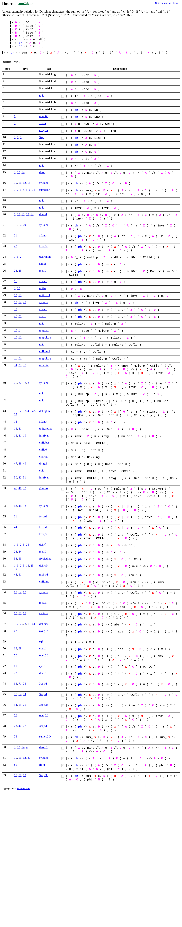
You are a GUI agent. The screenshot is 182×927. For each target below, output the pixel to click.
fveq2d (43, 246)
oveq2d (43, 655)
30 (15, 309)
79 (20, 775)
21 (15, 235)
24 (15, 270)
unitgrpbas (45, 428)
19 (27, 214)
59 (20, 558)
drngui (43, 463)
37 (20, 358)
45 (15, 488)
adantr (43, 235)
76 (15, 715)
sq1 (41, 641)
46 (20, 488)
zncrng (43, 123)
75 (24, 704)
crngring (44, 130)
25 (20, 270)
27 (20, 382)
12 (24, 182)
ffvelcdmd (45, 558)
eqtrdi (42, 648)
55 (20, 704)
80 (28, 757)
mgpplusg (45, 337)
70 (15, 655)
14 (23, 172)
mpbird (43, 574)
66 (15, 683)
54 (15, 704)
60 (15, 592)
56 (15, 534)
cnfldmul (44, 351)
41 (29, 411)
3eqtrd (43, 683)
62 (20, 592)
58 (15, 558)
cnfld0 (43, 449)
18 (18, 214)
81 (15, 764)
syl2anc (43, 224)
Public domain (23, 788)
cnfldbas (44, 442)
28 (15, 316)
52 (24, 488)
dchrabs (44, 623)
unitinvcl (44, 295)
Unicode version (163, 3)
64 (20, 694)
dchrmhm (45, 256)
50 (15, 477)
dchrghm (44, 411)
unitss (42, 288)
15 (28, 182)
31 (20, 316)
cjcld (42, 666)
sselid (42, 270)
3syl (41, 137)
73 (24, 683)
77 (24, 726)
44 (20, 505)
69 (20, 648)
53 (24, 505)
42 (33, 411)
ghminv (43, 488)
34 (15, 365)
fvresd (43, 516)
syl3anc (43, 182)
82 (24, 775)
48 (20, 463)
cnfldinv (44, 581)
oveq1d (43, 630)
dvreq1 (43, 747)
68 (15, 648)
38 (24, 365)
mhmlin (44, 365)
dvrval (43, 214)
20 (24, 224)
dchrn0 (43, 565)
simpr (42, 263)
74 (24, 694)
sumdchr (44, 189)
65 (24, 613)
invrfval (44, 435)
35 (20, 365)
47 (15, 463)
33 (15, 330)
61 (20, 574)
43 (15, 505)
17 (15, 775)
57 (15, 694)
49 (24, 463)
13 (18, 172)
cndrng (43, 456)
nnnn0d (43, 116)
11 (20, 182)
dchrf (42, 544)
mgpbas (44, 330)
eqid (41, 95)
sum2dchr (25, 4)
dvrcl (42, 172)
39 (29, 382)
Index (175, 3)
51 (24, 477)
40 (20, 726)
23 (15, 726)
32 (24, 382)
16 (33, 189)
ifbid (42, 764)
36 (15, 358)
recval (43, 602)
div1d (42, 673)
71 (20, 683)
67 (15, 630)
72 (15, 673)
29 (24, 302)
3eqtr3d (43, 704)
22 (15, 246)
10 (15, 182)
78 (15, 736)
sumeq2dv (45, 736)
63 (24, 592)
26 (15, 382)
